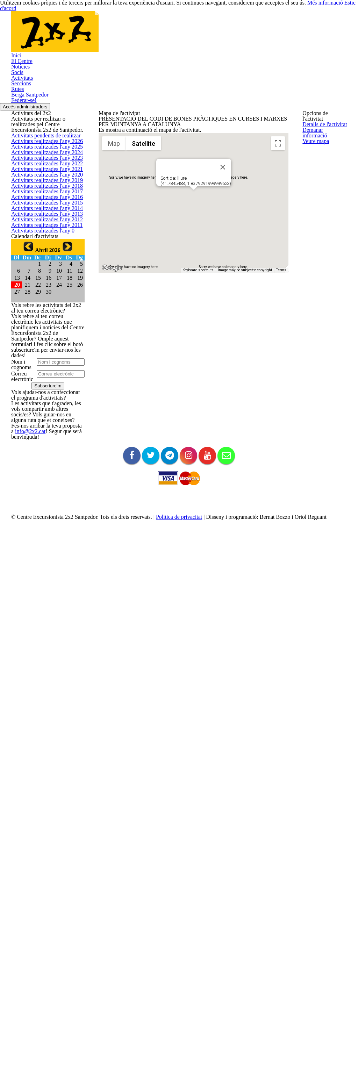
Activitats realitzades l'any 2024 (43, 298)
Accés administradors (31, 181)
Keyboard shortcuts (198, 386)
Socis (16, 112)
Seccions (20, 134)
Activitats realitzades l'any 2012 (43, 498)
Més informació (307, 5)
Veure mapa (315, 159)
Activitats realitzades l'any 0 (39, 532)
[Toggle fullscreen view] (278, 259)
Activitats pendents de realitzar (43, 248)
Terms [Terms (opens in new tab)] (281, 386)
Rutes (17, 146)
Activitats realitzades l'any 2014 (43, 465)
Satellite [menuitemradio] (144, 259)
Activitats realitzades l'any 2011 (43, 515)
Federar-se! (23, 169)
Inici (15, 77)
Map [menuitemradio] (114, 259)
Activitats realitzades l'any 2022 (43, 332)
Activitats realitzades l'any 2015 (43, 448)
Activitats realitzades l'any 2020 (43, 365)
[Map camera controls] (278, 348)
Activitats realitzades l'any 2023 (43, 315)
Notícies (19, 100)
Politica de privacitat (172, 1083)
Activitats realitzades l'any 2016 (43, 432)
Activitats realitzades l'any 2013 (43, 482)
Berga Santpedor (28, 157)
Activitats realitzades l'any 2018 (43, 398)
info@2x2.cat (24, 955)
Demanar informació (323, 142)
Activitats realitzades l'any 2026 (43, 265)
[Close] (222, 282)
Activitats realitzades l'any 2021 (43, 348)
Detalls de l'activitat (322, 126)
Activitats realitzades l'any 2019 (43, 382)
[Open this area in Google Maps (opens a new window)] (111, 383)
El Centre (20, 89)
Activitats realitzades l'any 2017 (43, 415)
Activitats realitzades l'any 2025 (43, 282)
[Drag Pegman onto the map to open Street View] (278, 373)
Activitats (20, 123)
